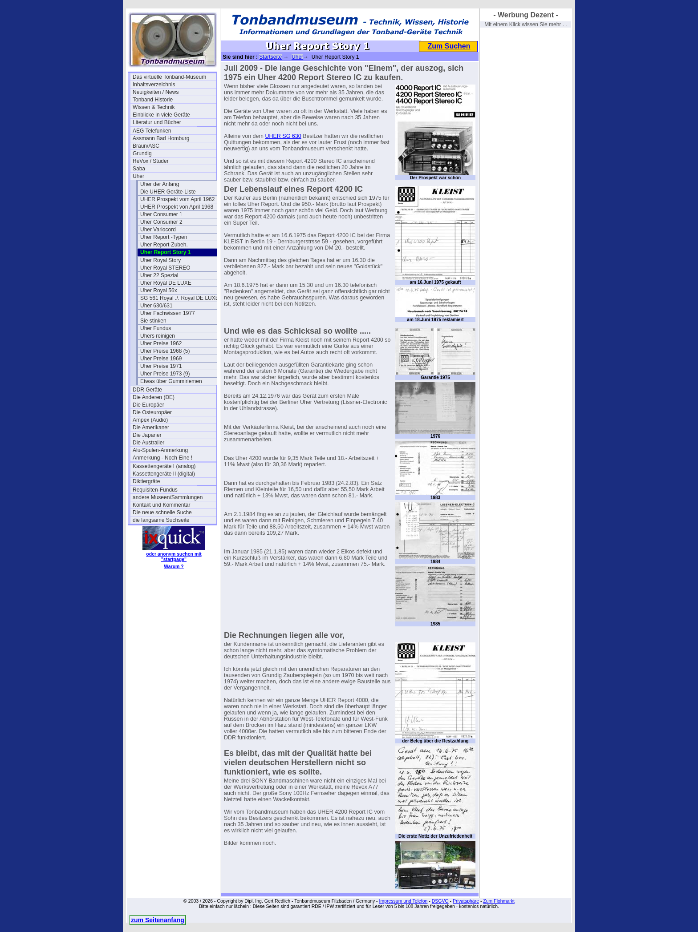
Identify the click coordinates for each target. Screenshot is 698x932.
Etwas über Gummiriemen (171, 381)
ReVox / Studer (151, 161)
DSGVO (440, 901)
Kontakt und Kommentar (161, 505)
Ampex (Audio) (150, 420)
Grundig (142, 153)
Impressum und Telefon (403, 901)
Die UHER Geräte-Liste (168, 192)
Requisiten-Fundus (155, 490)
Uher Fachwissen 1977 (167, 313)
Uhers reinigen (157, 336)
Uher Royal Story (160, 260)
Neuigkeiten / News (156, 92)
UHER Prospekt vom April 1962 (177, 199)
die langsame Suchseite (161, 520)
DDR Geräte (147, 390)
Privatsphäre (466, 901)
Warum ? (174, 566)
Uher (138, 176)
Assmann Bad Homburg (161, 138)
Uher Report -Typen (163, 237)
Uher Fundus (155, 328)
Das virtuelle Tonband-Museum (169, 77)
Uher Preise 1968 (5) (165, 351)
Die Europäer (148, 405)
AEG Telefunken (152, 131)
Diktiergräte (146, 481)
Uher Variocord (158, 229)
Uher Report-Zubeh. (164, 245)
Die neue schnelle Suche (162, 512)
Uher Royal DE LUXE (165, 283)
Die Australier (148, 443)
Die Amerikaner (151, 427)
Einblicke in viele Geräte (161, 115)
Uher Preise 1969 (161, 358)
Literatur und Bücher (157, 122)
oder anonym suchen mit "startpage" (173, 556)
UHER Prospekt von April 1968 (176, 207)
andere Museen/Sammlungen (168, 497)
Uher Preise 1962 (161, 343)
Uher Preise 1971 (161, 366)
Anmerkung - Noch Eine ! (162, 458)
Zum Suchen (448, 46)
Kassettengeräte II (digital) (164, 474)
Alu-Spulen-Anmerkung (160, 450)
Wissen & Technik (153, 107)
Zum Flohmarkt (499, 901)
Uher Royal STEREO (165, 268)
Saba (139, 168)
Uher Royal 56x (158, 290)
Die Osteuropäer (152, 412)
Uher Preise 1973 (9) (165, 374)
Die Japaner (147, 435)
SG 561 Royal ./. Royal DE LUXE (179, 298)
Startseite (270, 57)
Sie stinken (153, 321)
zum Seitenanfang (157, 920)
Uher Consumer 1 (161, 214)
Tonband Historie (153, 100)
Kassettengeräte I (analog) (164, 466)
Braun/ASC (146, 146)
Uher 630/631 (156, 306)
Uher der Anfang (159, 184)
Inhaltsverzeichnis (154, 84)
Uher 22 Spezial (159, 275)
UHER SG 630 (283, 136)
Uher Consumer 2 (161, 222)
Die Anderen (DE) (153, 397)
